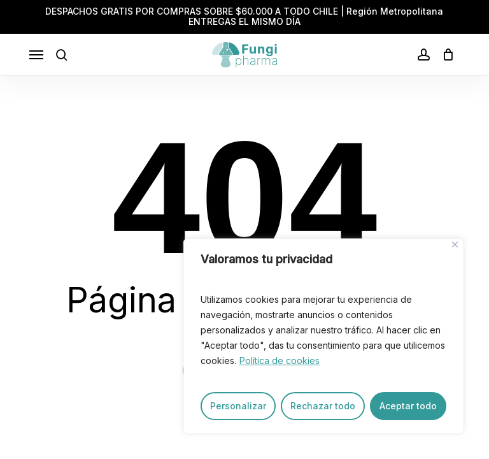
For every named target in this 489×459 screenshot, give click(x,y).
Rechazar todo (322, 405)
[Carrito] (445, 55)
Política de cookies (279, 360)
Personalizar (238, 405)
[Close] (455, 244)
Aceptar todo (408, 405)
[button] (36, 54)
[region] (323, 335)
